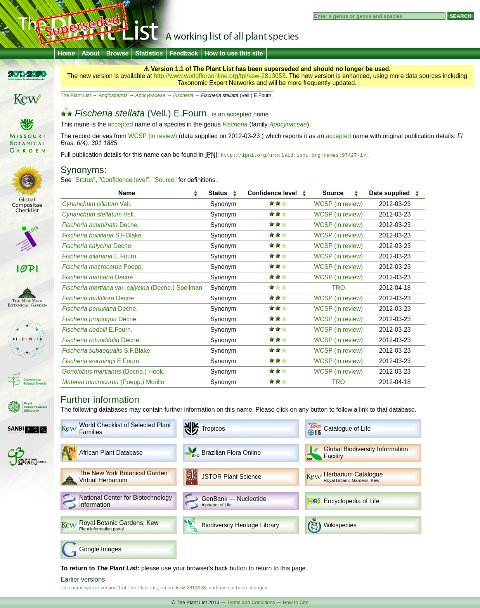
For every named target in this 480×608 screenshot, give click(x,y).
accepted (239, 114)
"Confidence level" (124, 180)
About (90, 53)
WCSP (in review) (152, 136)
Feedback (184, 53)
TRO (338, 287)
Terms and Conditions (251, 602)
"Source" (164, 180)
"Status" (84, 180)
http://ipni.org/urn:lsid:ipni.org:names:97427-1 (292, 154)
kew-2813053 (191, 588)
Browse (117, 53)
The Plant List (76, 95)
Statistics (149, 53)
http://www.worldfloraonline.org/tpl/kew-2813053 (220, 76)
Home (66, 53)
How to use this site (233, 53)
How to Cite (295, 602)
